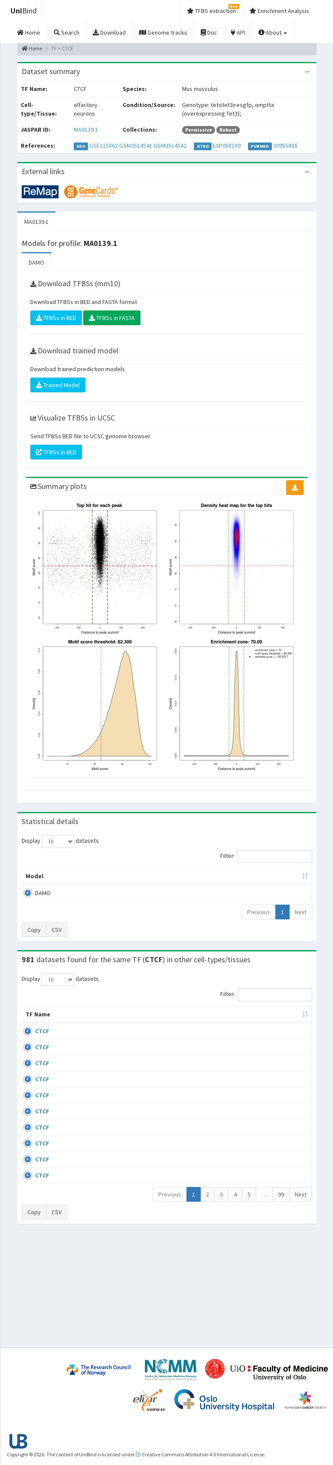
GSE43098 (280, 1048)
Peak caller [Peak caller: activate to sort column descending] (68, 880)
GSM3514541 (135, 145)
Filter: (266, 856)
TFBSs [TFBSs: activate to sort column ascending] (187, 885)
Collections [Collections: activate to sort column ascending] (191, 1031)
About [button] (272, 32)
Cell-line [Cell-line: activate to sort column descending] (70, 1031)
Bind (23, 11)
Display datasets (60, 841)
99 (281, 1303)
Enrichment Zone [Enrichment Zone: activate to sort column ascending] (144, 880)
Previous (258, 921)
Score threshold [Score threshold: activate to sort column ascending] (227, 880)
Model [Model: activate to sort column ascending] (34, 885)
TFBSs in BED (56, 318)
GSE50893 (280, 1174)
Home (32, 48)
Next (301, 921)
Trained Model (58, 385)
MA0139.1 (86, 129)
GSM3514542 (169, 145)
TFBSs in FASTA (112, 318)
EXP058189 (227, 145)
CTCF (42, 1048)
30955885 (285, 145)
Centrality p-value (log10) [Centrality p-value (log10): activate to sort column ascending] (277, 880)
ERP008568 (281, 1148)
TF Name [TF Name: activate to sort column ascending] (34, 1027)
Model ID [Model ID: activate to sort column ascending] (102, 880)
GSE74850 (280, 1099)
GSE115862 (103, 145)
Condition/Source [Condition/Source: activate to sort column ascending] (132, 1031)
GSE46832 (280, 1073)
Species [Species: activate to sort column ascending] (236, 1031)
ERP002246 (281, 1123)
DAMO (36, 262)
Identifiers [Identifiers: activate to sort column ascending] (282, 1031)
